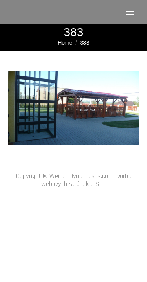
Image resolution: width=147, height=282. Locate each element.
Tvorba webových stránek (86, 180)
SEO (101, 184)
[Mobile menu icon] (130, 11)
